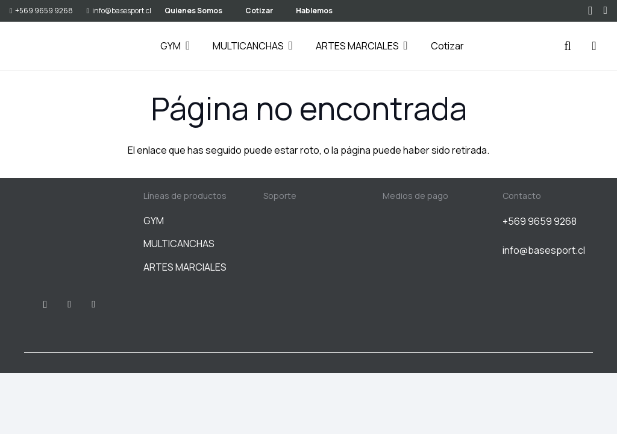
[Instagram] (590, 11)
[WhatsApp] (605, 10)
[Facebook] (69, 304)
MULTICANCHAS (179, 243)
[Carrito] (594, 46)
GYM (153, 220)
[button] (185, 46)
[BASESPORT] (40, 46)
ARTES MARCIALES (185, 267)
